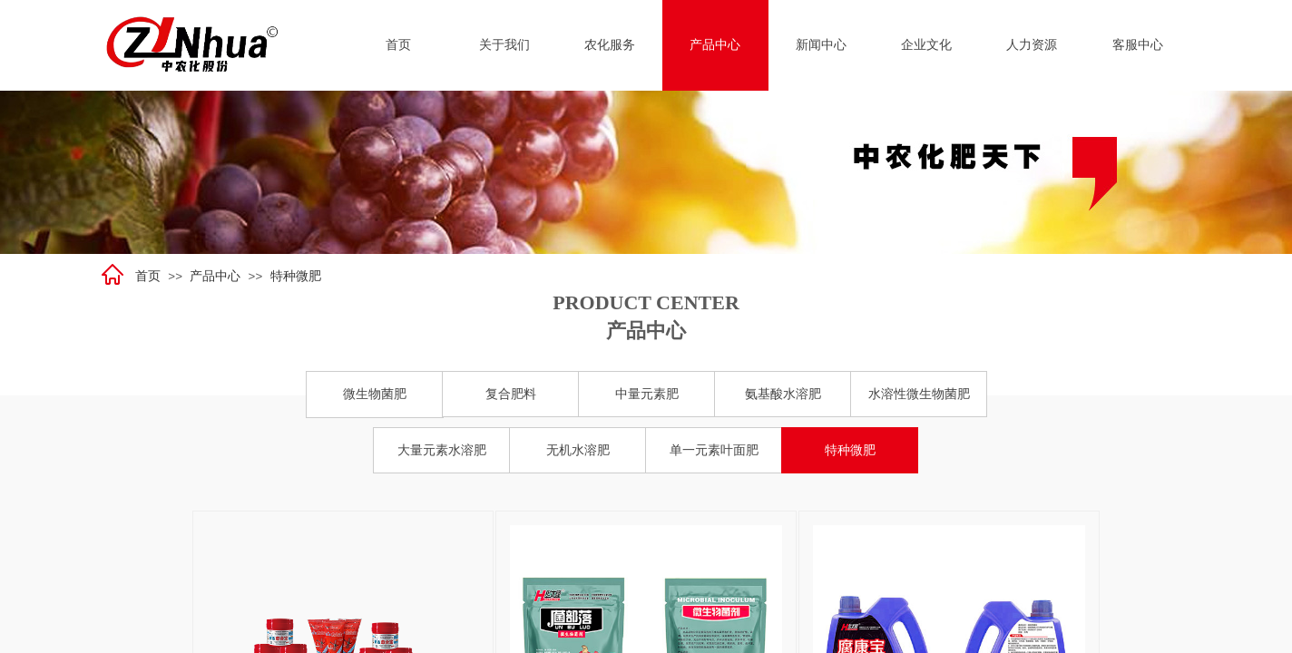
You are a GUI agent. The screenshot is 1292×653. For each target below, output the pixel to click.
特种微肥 (295, 276)
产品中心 (215, 276)
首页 (148, 276)
